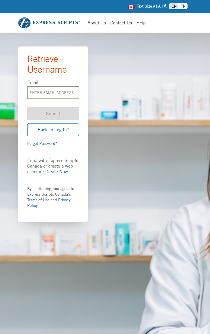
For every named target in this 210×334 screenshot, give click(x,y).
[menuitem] (131, 6)
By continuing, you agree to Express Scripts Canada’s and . (50, 197)
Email (32, 82)
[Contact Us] (121, 23)
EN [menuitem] (174, 6)
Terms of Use (38, 199)
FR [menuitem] (183, 6)
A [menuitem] (154, 6)
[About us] (96, 23)
